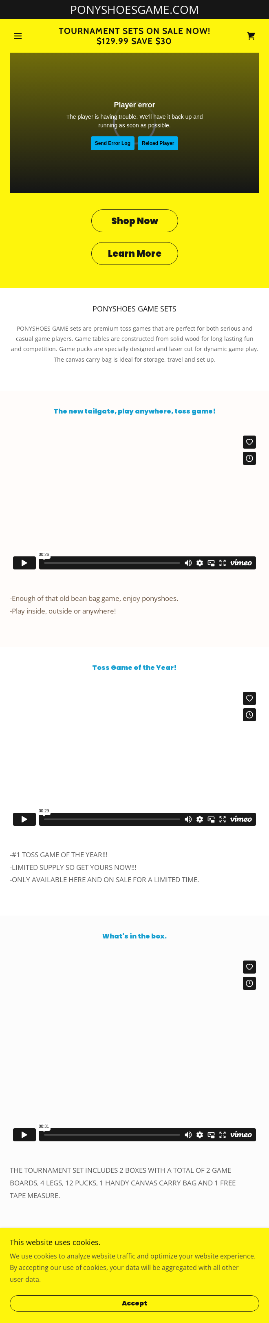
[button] (28, 36)
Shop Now (134, 221)
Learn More (134, 253)
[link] (134, 36)
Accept (134, 1303)
